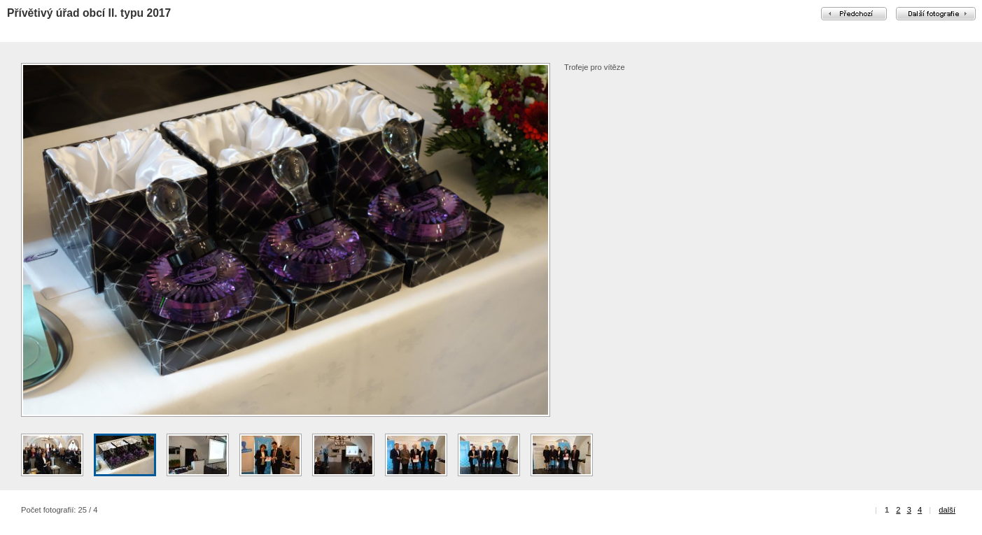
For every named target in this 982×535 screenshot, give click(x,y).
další (947, 510)
